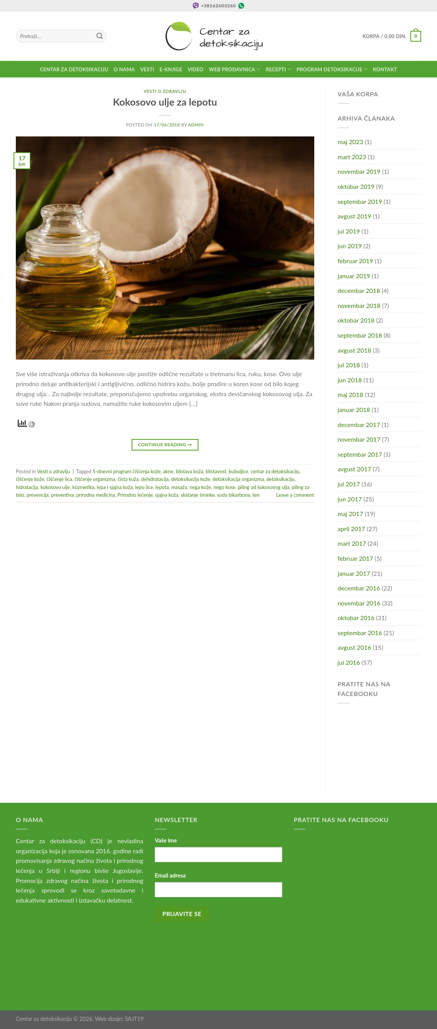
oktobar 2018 (356, 320)
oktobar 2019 (356, 186)
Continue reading (165, 444)
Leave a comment (295, 495)
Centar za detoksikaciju (74, 69)
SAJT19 (134, 1019)
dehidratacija (155, 479)
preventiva (62, 495)
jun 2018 (350, 379)
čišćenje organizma (95, 479)
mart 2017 (352, 543)
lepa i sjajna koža (115, 487)
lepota (162, 487)
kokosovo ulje (55, 487)
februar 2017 (355, 558)
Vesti (147, 69)
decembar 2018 (359, 290)
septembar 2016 (360, 632)
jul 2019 (349, 231)
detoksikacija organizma (238, 479)
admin (196, 124)
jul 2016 (349, 662)
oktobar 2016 (356, 617)
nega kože (200, 487)
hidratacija (27, 487)
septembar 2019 (360, 201)
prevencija (38, 495)
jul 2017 (349, 484)
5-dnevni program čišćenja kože (127, 471)
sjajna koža (166, 495)
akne (168, 471)
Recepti (278, 69)
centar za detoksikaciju (275, 471)
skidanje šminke (198, 495)
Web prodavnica (234, 69)
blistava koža (189, 471)
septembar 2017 (360, 454)
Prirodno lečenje (134, 495)
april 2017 (352, 528)
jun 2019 (350, 245)
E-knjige (170, 69)
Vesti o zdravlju (165, 91)
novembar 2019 (359, 171)
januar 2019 (354, 275)
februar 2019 (355, 260)
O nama (124, 69)
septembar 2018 (360, 335)
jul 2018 (349, 364)
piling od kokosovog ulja (264, 487)
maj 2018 (350, 394)
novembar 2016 (359, 603)
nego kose (224, 487)
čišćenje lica (59, 479)
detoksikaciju (280, 479)
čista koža (128, 479)
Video (195, 69)
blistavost (216, 471)
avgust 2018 (354, 350)
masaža (179, 487)
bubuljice (238, 471)
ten (255, 495)
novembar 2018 (359, 305)
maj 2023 (350, 141)
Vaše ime (166, 840)
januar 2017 (354, 573)
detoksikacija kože (190, 479)
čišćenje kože (30, 479)
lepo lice (144, 487)
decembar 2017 (359, 424)
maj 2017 (350, 513)
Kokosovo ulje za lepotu (165, 102)
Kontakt (385, 69)
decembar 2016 (359, 588)
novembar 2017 (359, 439)
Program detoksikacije (332, 69)
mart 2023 (352, 156)
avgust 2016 (354, 647)
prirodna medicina (95, 495)
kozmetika (84, 487)
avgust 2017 (354, 468)
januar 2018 (354, 409)
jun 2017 (350, 499)
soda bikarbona (233, 495)
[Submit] (99, 36)
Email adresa (170, 875)
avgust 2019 (354, 216)
